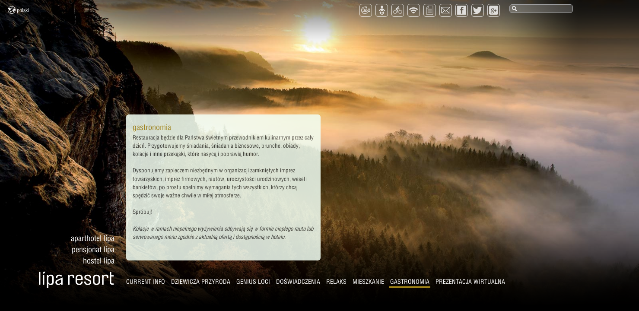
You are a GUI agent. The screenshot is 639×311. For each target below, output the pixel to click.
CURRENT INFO (145, 282)
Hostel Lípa (98, 261)
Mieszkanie (368, 282)
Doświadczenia (298, 282)
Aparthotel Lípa (92, 238)
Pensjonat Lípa (93, 249)
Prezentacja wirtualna (470, 282)
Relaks (336, 282)
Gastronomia (409, 282)
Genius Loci (253, 282)
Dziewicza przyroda (200, 282)
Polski (18, 10)
